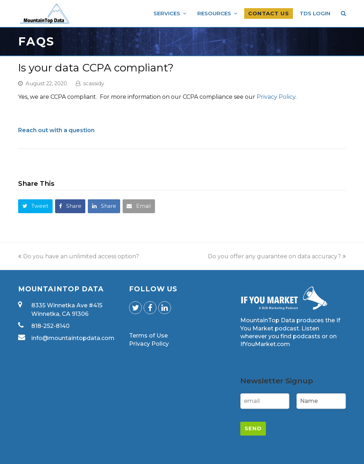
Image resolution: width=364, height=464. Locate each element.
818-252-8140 (50, 326)
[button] (35, 206)
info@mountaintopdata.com (72, 338)
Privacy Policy (276, 96)
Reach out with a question (56, 130)
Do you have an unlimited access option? (78, 256)
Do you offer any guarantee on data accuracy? (277, 256)
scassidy (93, 83)
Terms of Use (148, 335)
